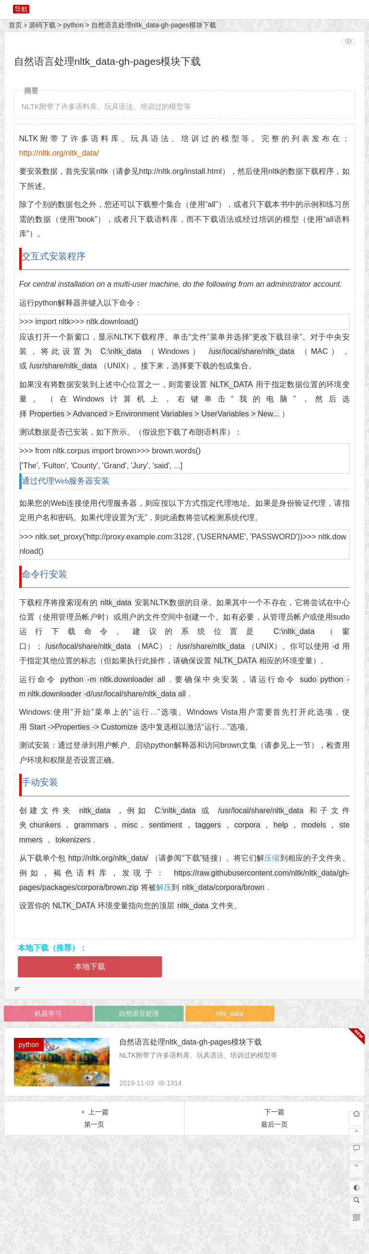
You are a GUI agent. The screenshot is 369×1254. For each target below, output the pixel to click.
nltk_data (230, 1013)
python (73, 25)
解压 (164, 887)
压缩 (272, 858)
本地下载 (89, 966)
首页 (15, 25)
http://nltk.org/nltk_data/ (59, 153)
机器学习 (48, 1013)
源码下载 (42, 25)
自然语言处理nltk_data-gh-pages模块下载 (191, 1042)
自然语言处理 (139, 1013)
